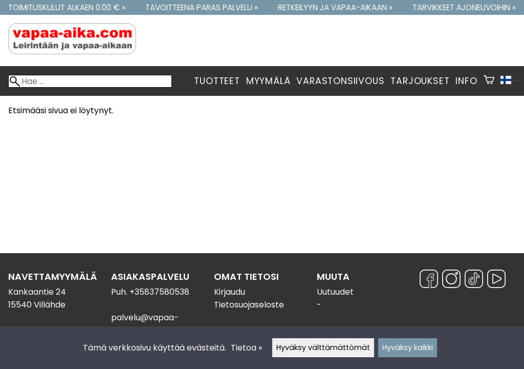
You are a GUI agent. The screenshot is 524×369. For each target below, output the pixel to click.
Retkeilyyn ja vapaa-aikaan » (335, 7)
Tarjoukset (419, 81)
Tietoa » (246, 348)
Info (466, 81)
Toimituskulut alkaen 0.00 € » (66, 7)
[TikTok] (474, 281)
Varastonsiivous (340, 81)
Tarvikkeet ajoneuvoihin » (464, 7)
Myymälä (268, 81)
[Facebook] (429, 281)
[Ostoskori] (489, 81)
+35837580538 (159, 292)
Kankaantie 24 (37, 292)
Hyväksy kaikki (407, 347)
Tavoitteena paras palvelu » (201, 7)
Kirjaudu (229, 292)
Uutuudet (335, 292)
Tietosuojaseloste (249, 305)
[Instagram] (451, 281)
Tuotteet (216, 81)
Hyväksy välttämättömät (323, 347)
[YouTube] (496, 281)
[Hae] (90, 81)
